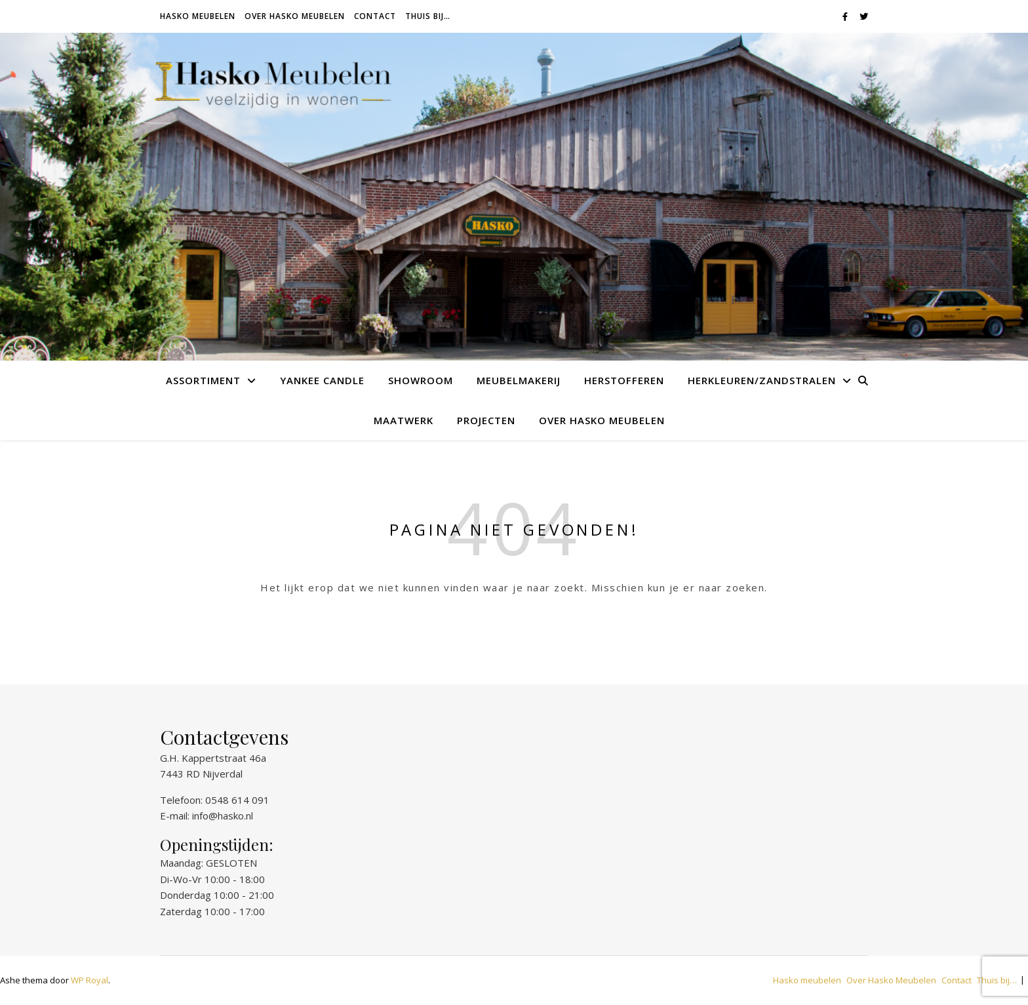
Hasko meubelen (197, 16)
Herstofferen (624, 380)
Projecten (486, 420)
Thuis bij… (427, 16)
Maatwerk (403, 420)
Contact (375, 16)
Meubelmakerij (519, 380)
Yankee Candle (322, 380)
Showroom (420, 380)
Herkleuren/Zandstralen (762, 380)
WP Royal (89, 980)
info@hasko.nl (222, 815)
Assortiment (203, 380)
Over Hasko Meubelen (295, 16)
